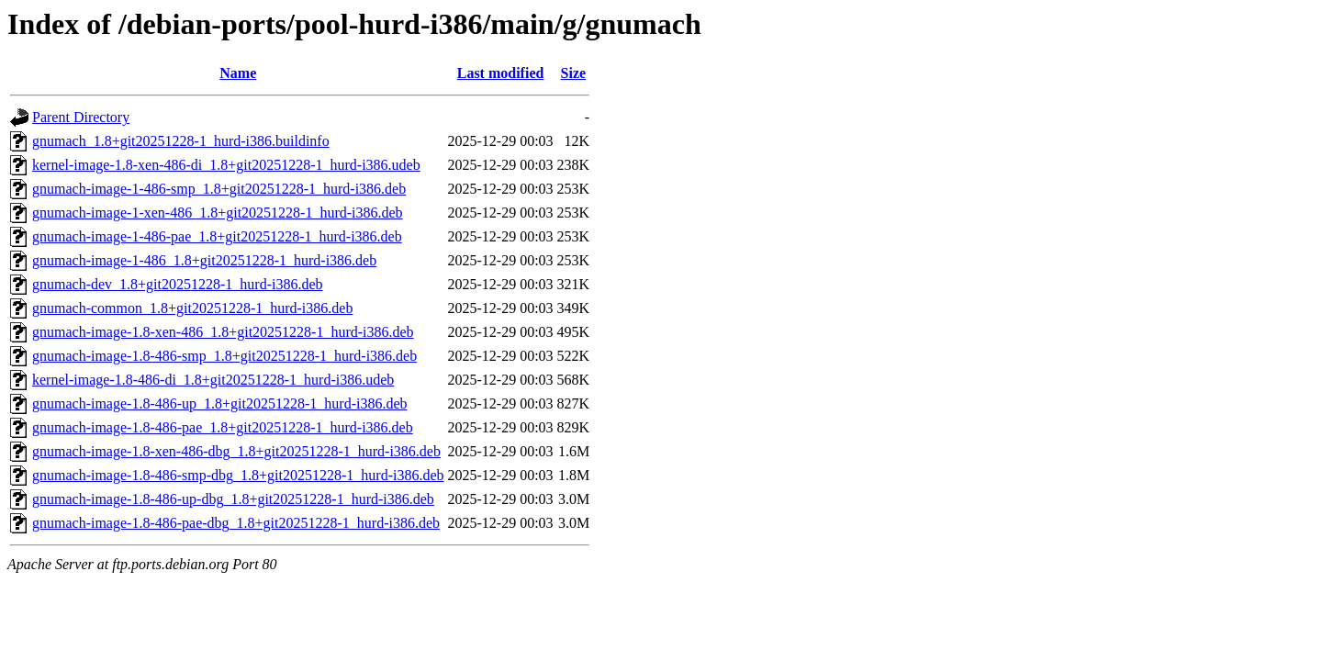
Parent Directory (80, 117)
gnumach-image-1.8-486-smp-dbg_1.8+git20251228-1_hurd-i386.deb (238, 475)
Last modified (500, 73)
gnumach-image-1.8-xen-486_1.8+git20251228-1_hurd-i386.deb (223, 332)
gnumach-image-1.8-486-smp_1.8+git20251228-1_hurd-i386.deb (224, 356)
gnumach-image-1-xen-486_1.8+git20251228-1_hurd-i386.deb (217, 212)
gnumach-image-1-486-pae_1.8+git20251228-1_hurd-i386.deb (217, 236)
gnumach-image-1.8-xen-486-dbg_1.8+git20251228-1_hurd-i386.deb (236, 451)
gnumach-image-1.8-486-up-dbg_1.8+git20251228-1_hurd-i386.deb (233, 499)
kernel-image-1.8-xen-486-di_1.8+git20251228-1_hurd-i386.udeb (226, 165)
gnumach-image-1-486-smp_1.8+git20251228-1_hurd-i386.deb (219, 188)
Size (574, 73)
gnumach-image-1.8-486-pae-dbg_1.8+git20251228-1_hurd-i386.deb (236, 523)
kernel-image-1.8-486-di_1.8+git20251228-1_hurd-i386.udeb (213, 379)
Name (237, 73)
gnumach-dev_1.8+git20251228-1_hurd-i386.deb (177, 284)
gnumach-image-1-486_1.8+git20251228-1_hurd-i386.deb (204, 260)
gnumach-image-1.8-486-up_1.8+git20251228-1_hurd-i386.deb (220, 403)
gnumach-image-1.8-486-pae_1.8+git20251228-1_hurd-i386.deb (222, 427)
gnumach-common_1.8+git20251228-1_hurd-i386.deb (192, 308)
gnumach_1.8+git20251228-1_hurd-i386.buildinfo (181, 141)
